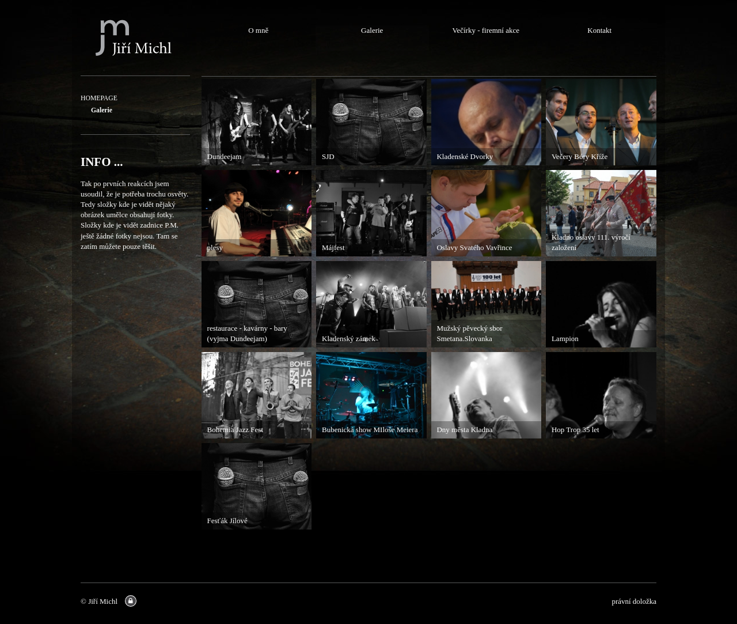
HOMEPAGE (99, 98)
